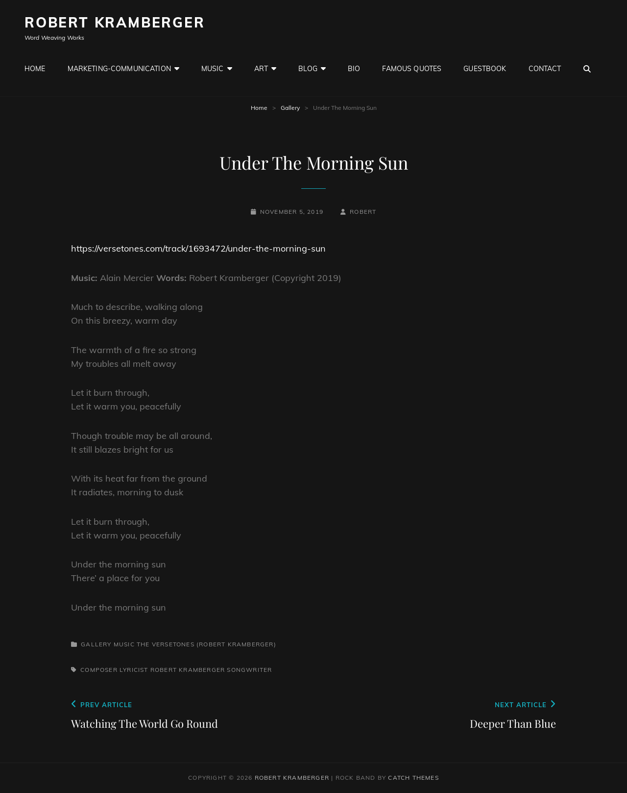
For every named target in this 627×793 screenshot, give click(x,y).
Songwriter (249, 669)
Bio (354, 68)
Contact (545, 68)
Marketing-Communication (119, 68)
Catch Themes (413, 777)
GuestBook (484, 68)
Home (35, 68)
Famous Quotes (411, 68)
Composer (99, 669)
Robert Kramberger (114, 22)
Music (212, 68)
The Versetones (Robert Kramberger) (206, 644)
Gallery (290, 107)
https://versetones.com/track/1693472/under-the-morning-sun (198, 248)
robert (363, 211)
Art (261, 68)
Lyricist (134, 669)
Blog (307, 68)
